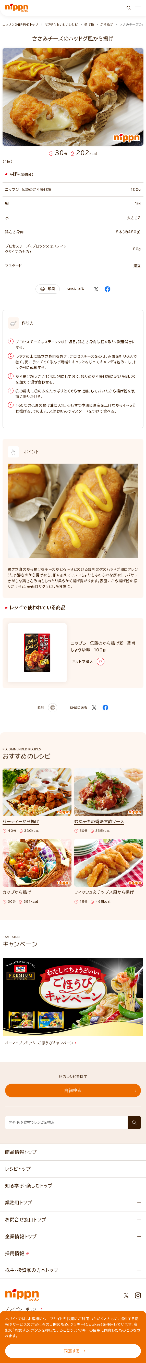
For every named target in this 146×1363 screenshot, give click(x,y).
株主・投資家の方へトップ (31, 1270)
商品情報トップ (21, 1152)
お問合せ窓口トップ (25, 1219)
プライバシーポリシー (23, 1309)
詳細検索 (100, 1090)
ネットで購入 (88, 661)
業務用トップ (18, 1202)
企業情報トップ (21, 1236)
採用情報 (17, 1253)
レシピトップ (18, 1169)
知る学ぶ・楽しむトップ (29, 1185)
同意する (74, 1351)
